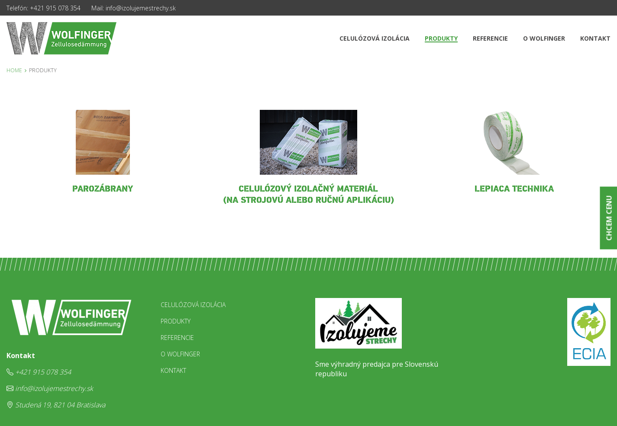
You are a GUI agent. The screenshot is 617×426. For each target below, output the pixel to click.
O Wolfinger (544, 38)
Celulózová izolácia (374, 38)
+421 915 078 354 (55, 8)
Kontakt (595, 38)
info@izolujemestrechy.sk (141, 8)
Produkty (441, 38)
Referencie (490, 38)
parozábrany (102, 189)
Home (14, 70)
